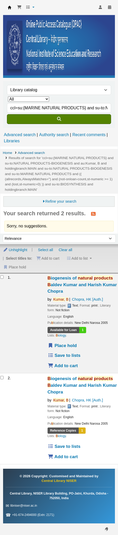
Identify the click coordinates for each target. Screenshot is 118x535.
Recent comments (88, 135)
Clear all (65, 250)
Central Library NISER (9, 7)
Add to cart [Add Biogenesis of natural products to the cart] (63, 365)
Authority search (54, 135)
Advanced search (20, 135)
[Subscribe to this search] (93, 214)
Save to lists (64, 355)
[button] (19, 7)
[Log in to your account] (100, 7)
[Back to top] (102, 519)
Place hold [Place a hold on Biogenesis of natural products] (62, 345)
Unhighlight (15, 250)
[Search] (59, 119)
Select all (45, 250)
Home (7, 153)
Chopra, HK (87, 299)
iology (61, 335)
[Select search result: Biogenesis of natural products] (2, 277)
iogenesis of (82, 284)
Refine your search (60, 201)
